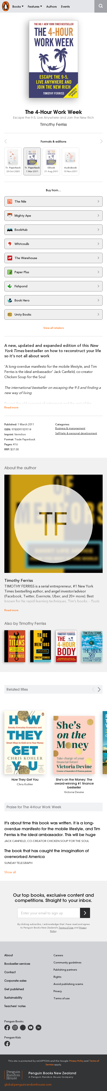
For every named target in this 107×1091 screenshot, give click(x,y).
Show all (10, 872)
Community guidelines (67, 962)
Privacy (58, 991)
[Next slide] (99, 689)
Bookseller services (17, 963)
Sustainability (13, 997)
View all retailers (53, 328)
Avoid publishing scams (68, 984)
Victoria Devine (74, 792)
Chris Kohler (25, 784)
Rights (57, 977)
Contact (10, 972)
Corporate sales (15, 980)
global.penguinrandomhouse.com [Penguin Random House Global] (28, 1084)
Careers (58, 955)
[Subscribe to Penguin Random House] (85, 913)
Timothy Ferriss (53, 124)
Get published (14, 989)
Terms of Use (66, 927)
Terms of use (62, 998)
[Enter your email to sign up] (49, 913)
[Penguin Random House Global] (16, 1074)
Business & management (70, 428)
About (8, 955)
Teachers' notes (15, 1006)
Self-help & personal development (76, 433)
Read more (11, 407)
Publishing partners (65, 969)
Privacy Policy (76, 1061)
